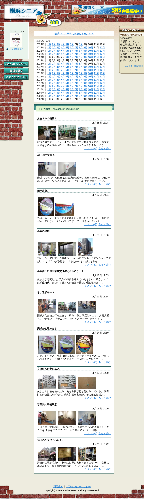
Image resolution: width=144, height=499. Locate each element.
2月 (54, 44)
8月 (81, 44)
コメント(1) (90, 469)
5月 (67, 44)
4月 (63, 44)
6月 (72, 44)
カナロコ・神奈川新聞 (134, 66)
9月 (85, 47)
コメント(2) (90, 224)
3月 (58, 44)
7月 (76, 47)
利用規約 (58, 486)
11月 (96, 50)
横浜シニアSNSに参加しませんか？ (74, 33)
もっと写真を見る (15, 49)
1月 (49, 44)
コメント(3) (90, 184)
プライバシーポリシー (78, 486)
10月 (90, 47)
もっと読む (105, 148)
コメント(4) (90, 148)
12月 (102, 47)
